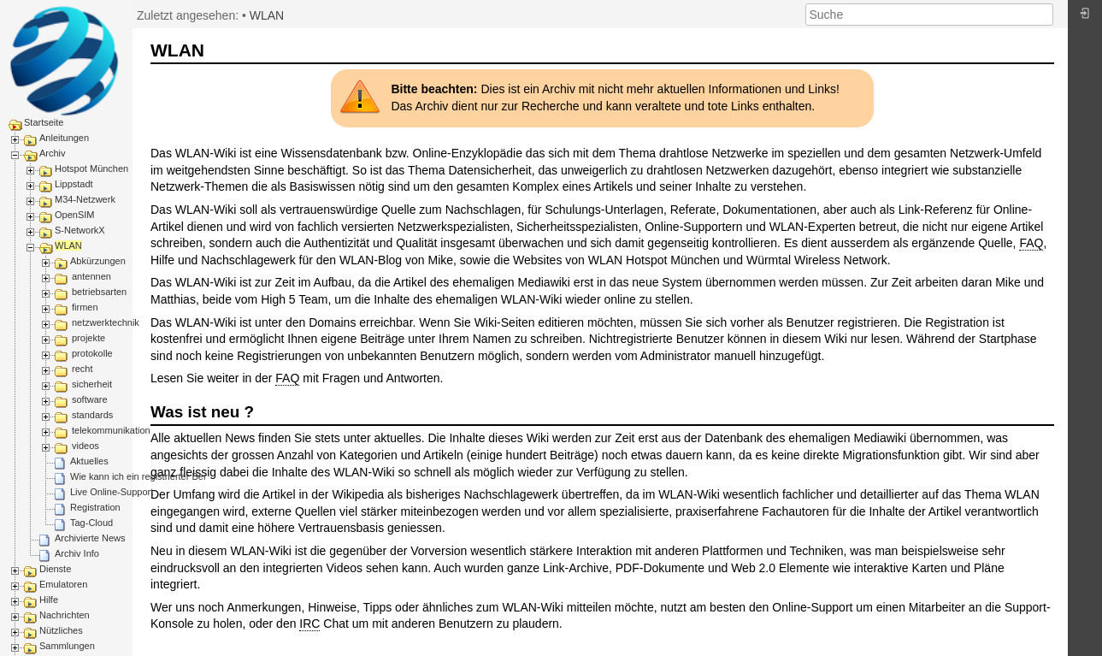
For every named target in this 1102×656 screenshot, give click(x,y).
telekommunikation (111, 430)
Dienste (55, 569)
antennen (91, 276)
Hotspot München (91, 168)
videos (85, 445)
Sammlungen (67, 646)
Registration (95, 507)
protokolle (92, 353)
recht (82, 368)
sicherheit (92, 384)
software (90, 399)
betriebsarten (99, 292)
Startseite (43, 122)
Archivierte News (90, 538)
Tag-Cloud (91, 522)
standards (92, 415)
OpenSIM (74, 215)
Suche (1044, 15)
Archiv (52, 153)
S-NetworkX (80, 230)
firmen (85, 307)
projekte (88, 338)
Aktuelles (89, 461)
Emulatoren (63, 584)
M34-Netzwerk (85, 199)
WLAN (68, 245)
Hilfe (48, 599)
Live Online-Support (111, 492)
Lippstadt (74, 184)
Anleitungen (64, 138)
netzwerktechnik (105, 322)
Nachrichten (64, 615)
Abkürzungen (98, 261)
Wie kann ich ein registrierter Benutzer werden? (169, 476)
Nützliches (61, 630)
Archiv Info (77, 553)
